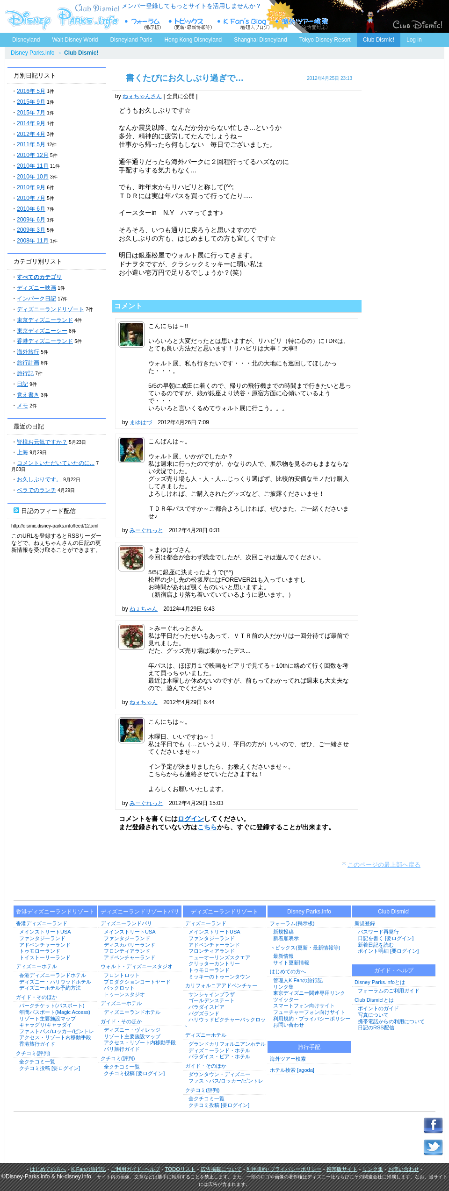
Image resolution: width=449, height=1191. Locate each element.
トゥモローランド (39, 951)
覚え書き (28, 395)
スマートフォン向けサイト (304, 1005)
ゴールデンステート (211, 1000)
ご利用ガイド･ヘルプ (135, 1169)
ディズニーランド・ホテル (219, 1050)
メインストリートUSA (45, 931)
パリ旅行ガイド (122, 1049)
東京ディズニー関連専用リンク (309, 993)
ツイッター (286, 999)
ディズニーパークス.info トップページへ (61, 16)
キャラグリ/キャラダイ (45, 1024)
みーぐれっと (146, 530)
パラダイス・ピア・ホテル (219, 1056)
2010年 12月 (33, 155)
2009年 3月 (31, 230)
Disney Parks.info (32, 53)
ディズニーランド (205, 923)
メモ (22, 405)
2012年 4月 (31, 134)
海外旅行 (28, 352)
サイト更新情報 (291, 962)
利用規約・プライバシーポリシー (311, 1018)
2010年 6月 (31, 209)
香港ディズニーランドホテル (52, 975)
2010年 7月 (31, 198)
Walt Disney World (74, 38)
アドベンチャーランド (45, 945)
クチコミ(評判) (33, 1053)
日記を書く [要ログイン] (385, 938)
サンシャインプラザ (211, 994)
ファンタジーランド (42, 938)
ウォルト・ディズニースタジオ (137, 966)
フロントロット (122, 975)
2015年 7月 (31, 112)
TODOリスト (180, 1169)
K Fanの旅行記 (88, 1169)
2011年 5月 (31, 144)
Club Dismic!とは (374, 1000)
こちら (207, 827)
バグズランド (203, 1013)
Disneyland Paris (131, 39)
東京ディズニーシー (42, 331)
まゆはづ (141, 422)
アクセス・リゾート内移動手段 (55, 1037)
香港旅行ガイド (37, 1044)
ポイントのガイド (378, 1008)
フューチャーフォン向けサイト (309, 1012)
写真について (373, 1015)
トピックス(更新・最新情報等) (305, 947)
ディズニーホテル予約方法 (50, 988)
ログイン (191, 818)
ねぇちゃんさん (142, 96)
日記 (22, 384)
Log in (414, 39)
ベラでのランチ (36, 490)
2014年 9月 (31, 123)
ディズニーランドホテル (132, 1012)
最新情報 (283, 956)
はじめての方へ (288, 971)
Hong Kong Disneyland (193, 39)
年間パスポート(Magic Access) (54, 1012)
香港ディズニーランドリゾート (55, 911)
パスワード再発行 (378, 931)
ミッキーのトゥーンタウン (219, 976)
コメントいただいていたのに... (55, 463)
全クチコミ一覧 (37, 1061)
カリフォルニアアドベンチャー (221, 985)
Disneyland (26, 39)
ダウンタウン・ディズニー (219, 1074)
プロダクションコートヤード (137, 981)
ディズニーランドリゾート (50, 309)
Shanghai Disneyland (260, 39)
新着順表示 (286, 938)
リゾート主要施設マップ (47, 1018)
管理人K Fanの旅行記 (298, 980)
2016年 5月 (31, 91)
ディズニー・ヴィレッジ (132, 1030)
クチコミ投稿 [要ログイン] (49, 1068)
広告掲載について (221, 1169)
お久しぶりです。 (39, 479)
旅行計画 (28, 362)
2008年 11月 (33, 240)
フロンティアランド (127, 951)
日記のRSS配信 (376, 1027)
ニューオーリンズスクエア (219, 957)
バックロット (119, 988)
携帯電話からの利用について (391, 1021)
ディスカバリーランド (129, 945)
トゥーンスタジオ (124, 994)
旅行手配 (309, 1047)
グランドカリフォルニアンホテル (227, 1044)
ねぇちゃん (144, 609)
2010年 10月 (33, 176)
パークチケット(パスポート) (51, 1005)
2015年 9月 (31, 102)
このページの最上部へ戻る (384, 864)
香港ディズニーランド (45, 341)
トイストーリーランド (45, 957)
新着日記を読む (376, 945)
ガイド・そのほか (36, 997)
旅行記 (25, 373)
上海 (22, 452)
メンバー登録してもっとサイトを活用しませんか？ (191, 5)
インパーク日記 (36, 298)
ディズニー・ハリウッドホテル (55, 981)
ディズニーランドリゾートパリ (140, 911)
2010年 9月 (31, 187)
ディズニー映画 (36, 288)
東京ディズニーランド (45, 320)
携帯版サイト (341, 1169)
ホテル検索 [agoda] (292, 1070)
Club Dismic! (378, 39)
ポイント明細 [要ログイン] (388, 951)
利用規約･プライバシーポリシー (283, 1169)
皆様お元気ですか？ (42, 442)
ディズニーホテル (36, 966)
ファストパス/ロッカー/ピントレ (56, 1031)
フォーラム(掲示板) (292, 923)
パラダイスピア (206, 1007)
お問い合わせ (288, 1024)
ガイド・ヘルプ (393, 970)
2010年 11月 (33, 166)
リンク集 (283, 987)
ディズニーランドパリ (126, 923)
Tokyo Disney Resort (325, 39)
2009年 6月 (31, 219)
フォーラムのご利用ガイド (389, 990)
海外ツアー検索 (288, 1059)
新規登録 (365, 923)
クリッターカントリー (214, 963)
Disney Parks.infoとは (380, 982)
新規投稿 (283, 931)
